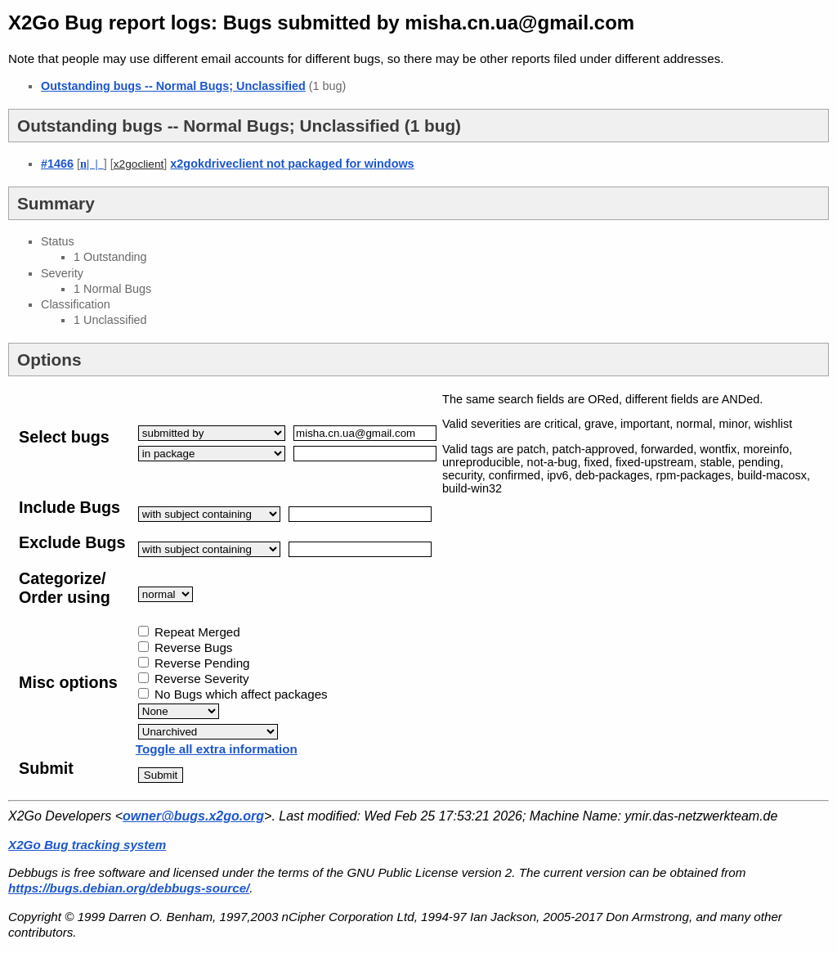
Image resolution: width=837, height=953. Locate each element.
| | (92, 163)
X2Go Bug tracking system (87, 845)
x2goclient (139, 164)
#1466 (57, 163)
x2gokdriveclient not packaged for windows (292, 163)
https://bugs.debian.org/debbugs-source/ (128, 888)
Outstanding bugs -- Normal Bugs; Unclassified (173, 85)
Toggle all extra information (217, 749)
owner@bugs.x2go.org (193, 816)
